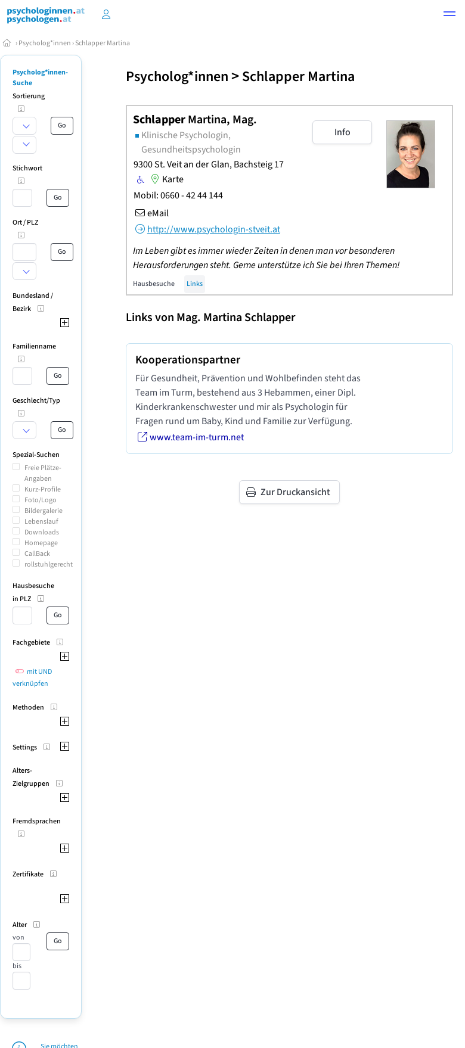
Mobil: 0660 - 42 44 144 (178, 195)
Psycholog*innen (44, 43)
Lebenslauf (41, 522)
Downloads (41, 532)
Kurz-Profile (42, 489)
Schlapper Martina (102, 43)
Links (195, 284)
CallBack (37, 554)
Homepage (41, 543)
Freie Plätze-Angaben (42, 473)
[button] (449, 15)
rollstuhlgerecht (48, 564)
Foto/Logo (40, 500)
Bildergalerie (43, 511)
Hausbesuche (154, 284)
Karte (166, 179)
